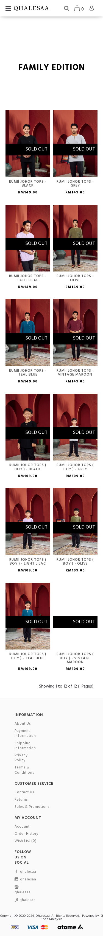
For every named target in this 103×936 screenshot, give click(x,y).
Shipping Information (25, 746)
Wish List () (26, 841)
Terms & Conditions (24, 770)
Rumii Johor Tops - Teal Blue (27, 372)
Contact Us (24, 792)
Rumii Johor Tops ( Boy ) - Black (27, 467)
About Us (23, 723)
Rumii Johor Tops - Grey (75, 183)
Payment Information (25, 733)
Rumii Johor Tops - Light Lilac (27, 278)
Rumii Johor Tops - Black (27, 183)
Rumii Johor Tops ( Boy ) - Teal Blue (27, 656)
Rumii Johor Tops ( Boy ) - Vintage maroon (75, 658)
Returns (21, 799)
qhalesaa (25, 872)
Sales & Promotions (32, 806)
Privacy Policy (21, 758)
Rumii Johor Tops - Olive (75, 278)
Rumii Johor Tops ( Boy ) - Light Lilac (27, 561)
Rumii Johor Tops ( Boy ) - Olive (75, 561)
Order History (26, 833)
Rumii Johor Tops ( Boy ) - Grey (75, 467)
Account (22, 826)
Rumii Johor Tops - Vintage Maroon (75, 372)
